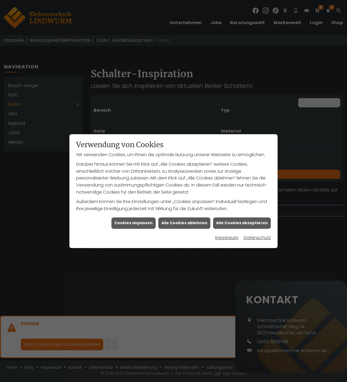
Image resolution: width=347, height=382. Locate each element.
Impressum (226, 234)
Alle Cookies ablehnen (184, 219)
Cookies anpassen (133, 219)
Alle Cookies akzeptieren (242, 219)
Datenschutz (257, 234)
